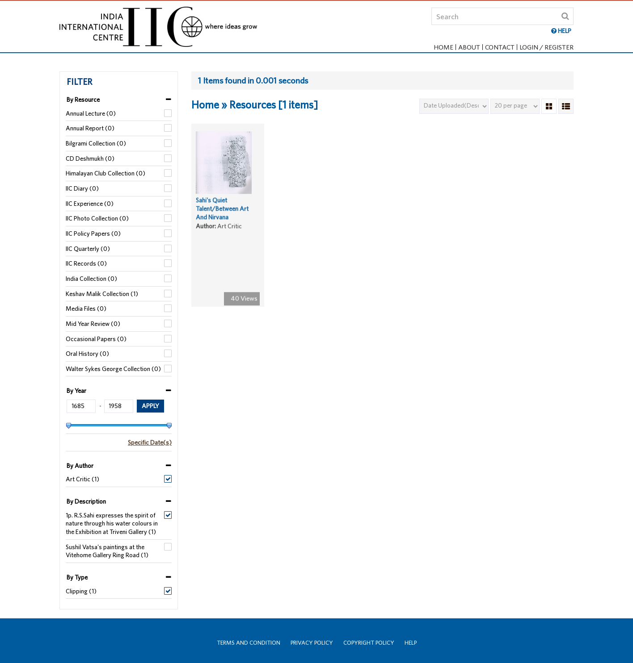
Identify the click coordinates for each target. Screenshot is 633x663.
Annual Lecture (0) (91, 113)
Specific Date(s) (150, 442)
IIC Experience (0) (90, 203)
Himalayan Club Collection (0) (105, 173)
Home (443, 47)
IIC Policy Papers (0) (93, 233)
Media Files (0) (86, 308)
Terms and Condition (248, 642)
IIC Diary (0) (82, 188)
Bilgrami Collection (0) (96, 143)
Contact (500, 47)
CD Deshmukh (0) (90, 158)
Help (411, 642)
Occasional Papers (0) (96, 338)
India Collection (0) (91, 278)
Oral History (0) (87, 353)
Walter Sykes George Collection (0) (113, 368)
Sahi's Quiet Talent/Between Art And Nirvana (222, 211)
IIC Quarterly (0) (88, 248)
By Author (80, 465)
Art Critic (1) (82, 479)
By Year (76, 390)
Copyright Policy (368, 642)
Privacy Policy (312, 642)
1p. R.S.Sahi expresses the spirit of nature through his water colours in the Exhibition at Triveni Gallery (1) (112, 523)
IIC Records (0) (86, 263)
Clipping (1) (81, 591)
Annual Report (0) (90, 128)
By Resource (83, 99)
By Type (77, 577)
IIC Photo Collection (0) (97, 218)
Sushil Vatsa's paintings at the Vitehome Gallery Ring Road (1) (107, 551)
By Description (86, 501)
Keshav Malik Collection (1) (102, 293)
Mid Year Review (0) (93, 323)
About (469, 47)
